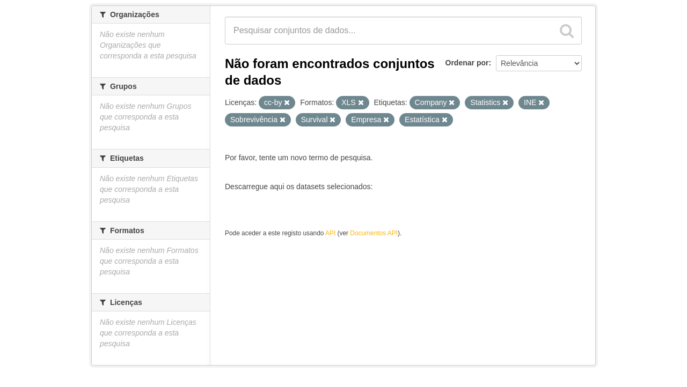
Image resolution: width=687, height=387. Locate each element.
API (330, 233)
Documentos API (374, 233)
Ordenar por (467, 62)
